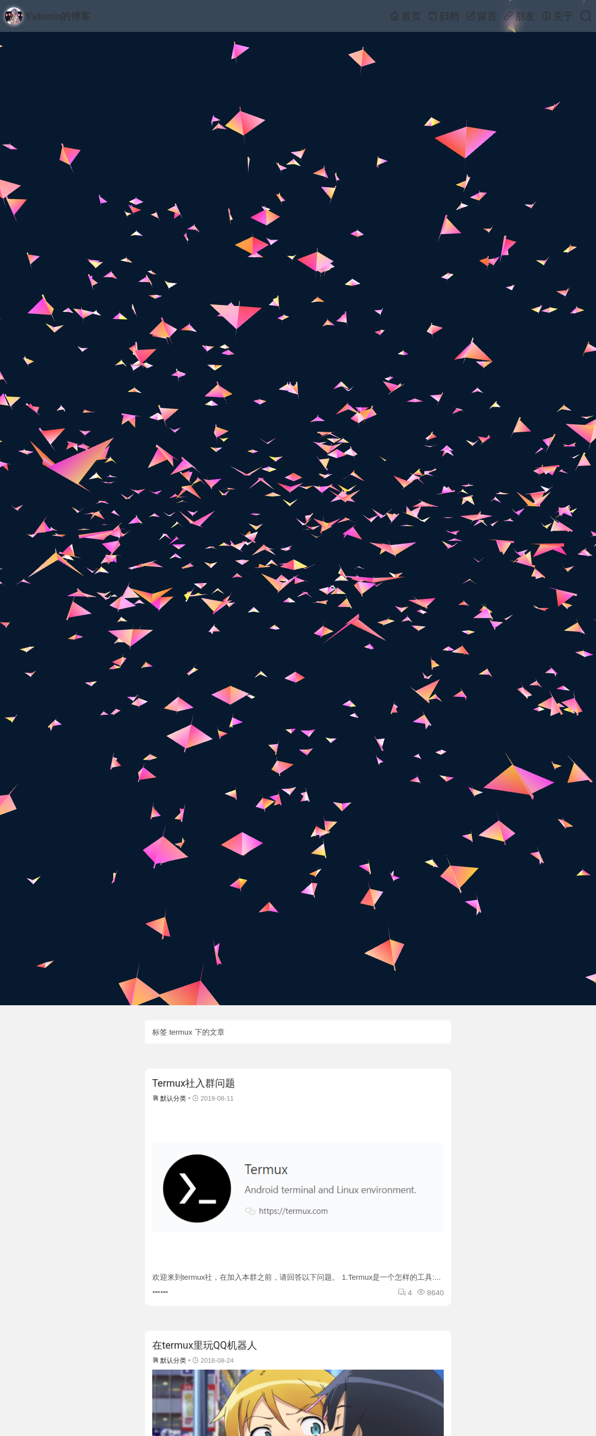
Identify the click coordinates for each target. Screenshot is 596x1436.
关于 (557, 16)
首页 (405, 16)
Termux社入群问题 (194, 1083)
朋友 (519, 16)
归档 (443, 16)
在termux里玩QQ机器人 (204, 1345)
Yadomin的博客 (48, 16)
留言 (481, 16)
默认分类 (173, 1098)
